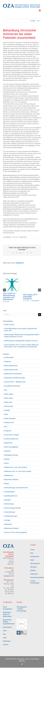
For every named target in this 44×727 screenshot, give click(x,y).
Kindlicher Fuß (9, 422)
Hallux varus (8, 402)
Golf (5, 390)
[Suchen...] (20, 314)
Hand (4, 638)
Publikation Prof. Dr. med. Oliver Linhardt (17, 471)
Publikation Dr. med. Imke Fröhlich (15, 467)
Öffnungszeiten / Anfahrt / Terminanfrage (22, 609)
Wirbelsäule (8, 524)
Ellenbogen (6, 641)
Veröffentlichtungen (10, 516)
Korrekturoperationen (11, 439)
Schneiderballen (9, 492)
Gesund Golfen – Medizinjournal (15, 382)
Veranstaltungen (9, 512)
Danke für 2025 (9, 324)
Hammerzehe (8, 406)
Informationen (35, 563)
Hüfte (6, 414)
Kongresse (7, 431)
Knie (5, 427)
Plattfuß (6, 459)
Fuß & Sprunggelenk (7, 608)
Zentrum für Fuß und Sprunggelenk (15, 532)
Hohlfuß (7, 410)
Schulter (5, 645)
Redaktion (8, 237)
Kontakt (33, 570)
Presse (6, 463)
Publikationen (8, 475)
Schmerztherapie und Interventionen (16, 488)
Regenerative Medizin (11, 479)
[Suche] (39, 314)
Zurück (33, 21)
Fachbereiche (34, 556)
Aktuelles (33, 567)
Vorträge (7, 520)
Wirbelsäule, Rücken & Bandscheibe (7, 614)
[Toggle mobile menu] (40, 10)
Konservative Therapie (11, 435)
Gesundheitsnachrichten (12, 386)
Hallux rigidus (8, 394)
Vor (38, 21)
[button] (4, 290)
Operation (7, 451)
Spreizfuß (7, 500)
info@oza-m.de (9, 576)
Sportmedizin (7, 627)
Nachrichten (23, 237)
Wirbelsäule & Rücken (11, 528)
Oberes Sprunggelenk (11, 447)
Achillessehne (9, 357)
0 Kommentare (35, 300)
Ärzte (32, 560)
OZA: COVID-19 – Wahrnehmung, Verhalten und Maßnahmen (10, 296)
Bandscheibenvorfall (11, 370)
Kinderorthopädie (10, 418)
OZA (31, 553)
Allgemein (7, 361)
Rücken (6, 484)
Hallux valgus (8, 398)
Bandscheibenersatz (11, 366)
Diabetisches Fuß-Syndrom (13, 374)
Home (32, 549)
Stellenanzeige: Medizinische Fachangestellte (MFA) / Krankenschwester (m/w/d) (22, 336)
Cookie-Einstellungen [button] (34, 582)
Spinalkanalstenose (10, 496)
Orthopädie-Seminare (11, 455)
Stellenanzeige (9, 504)
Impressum (34, 574)
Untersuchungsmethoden (12, 508)
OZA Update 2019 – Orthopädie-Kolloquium (31, 297)
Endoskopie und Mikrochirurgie (14, 378)
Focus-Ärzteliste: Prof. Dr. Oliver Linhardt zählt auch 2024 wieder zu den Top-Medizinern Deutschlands (21, 346)
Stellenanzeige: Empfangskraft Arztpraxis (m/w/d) (20, 341)
